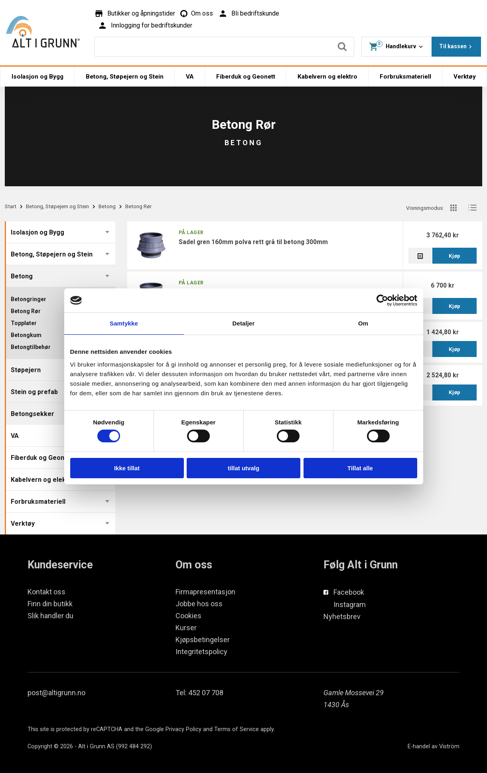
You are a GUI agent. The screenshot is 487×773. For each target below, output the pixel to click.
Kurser (186, 627)
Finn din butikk (50, 603)
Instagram (349, 604)
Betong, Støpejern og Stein (125, 76)
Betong (107, 206)
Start (10, 206)
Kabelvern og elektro (327, 76)
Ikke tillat (127, 468)
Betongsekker (32, 414)
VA (190, 76)
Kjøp (454, 255)
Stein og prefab (34, 392)
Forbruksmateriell (405, 76)
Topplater (24, 323)
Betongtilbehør (31, 347)
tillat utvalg (243, 468)
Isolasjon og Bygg (37, 76)
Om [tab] (363, 323)
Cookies (188, 615)
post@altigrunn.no (56, 692)
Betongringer (28, 299)
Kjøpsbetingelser (202, 639)
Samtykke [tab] (124, 323)
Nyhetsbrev (342, 616)
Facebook (348, 592)
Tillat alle (360, 468)
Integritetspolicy (201, 651)
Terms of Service (236, 729)
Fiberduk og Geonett (245, 76)
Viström (449, 746)
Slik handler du (50, 615)
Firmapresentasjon (205, 592)
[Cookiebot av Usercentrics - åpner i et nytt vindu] (382, 300)
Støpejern (26, 370)
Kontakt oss (46, 592)
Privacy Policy (183, 729)
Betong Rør (26, 311)
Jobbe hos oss (199, 603)
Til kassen (456, 46)
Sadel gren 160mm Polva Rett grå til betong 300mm (253, 242)
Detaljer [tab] (244, 323)
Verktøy (464, 76)
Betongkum (26, 335)
